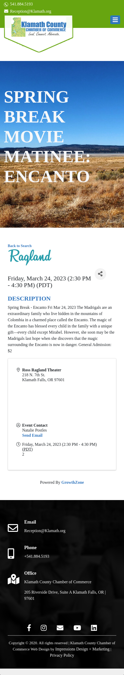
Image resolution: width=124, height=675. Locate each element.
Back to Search (19, 246)
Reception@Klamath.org (27, 11)
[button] (115, 20)
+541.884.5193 (36, 556)
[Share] (100, 274)
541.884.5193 (18, 4)
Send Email (32, 435)
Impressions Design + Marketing (82, 649)
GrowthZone (72, 482)
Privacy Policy (62, 655)
